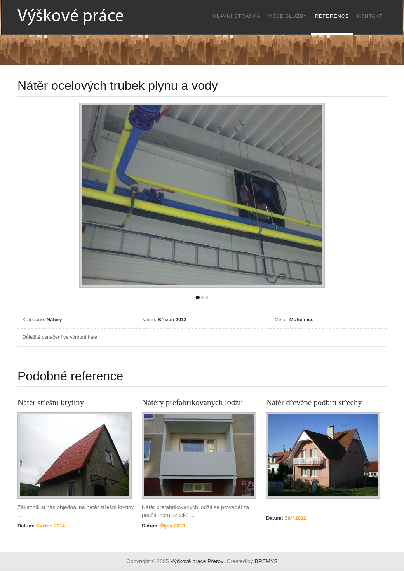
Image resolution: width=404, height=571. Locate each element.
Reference (332, 16)
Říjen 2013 (172, 526)
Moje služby (287, 16)
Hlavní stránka (236, 16)
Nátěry (54, 319)
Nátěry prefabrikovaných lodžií (192, 402)
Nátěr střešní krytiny (50, 402)
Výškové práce (87, 16)
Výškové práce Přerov (196, 561)
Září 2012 (294, 518)
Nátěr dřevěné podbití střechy (314, 402)
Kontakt (370, 16)
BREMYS (266, 561)
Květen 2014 (50, 526)
